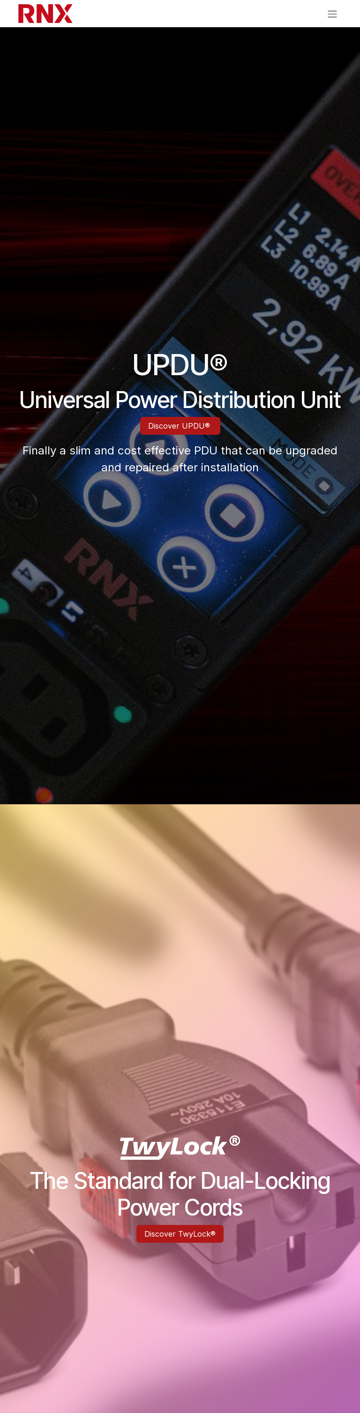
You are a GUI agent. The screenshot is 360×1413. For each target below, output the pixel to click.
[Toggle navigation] (332, 13)
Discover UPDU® (180, 426)
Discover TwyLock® (180, 1234)
